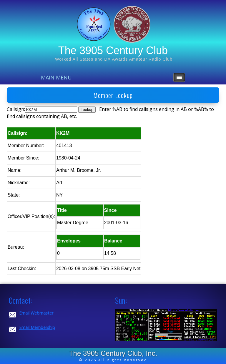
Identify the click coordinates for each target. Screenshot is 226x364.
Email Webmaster (36, 313)
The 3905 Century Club (113, 50)
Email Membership (37, 327)
